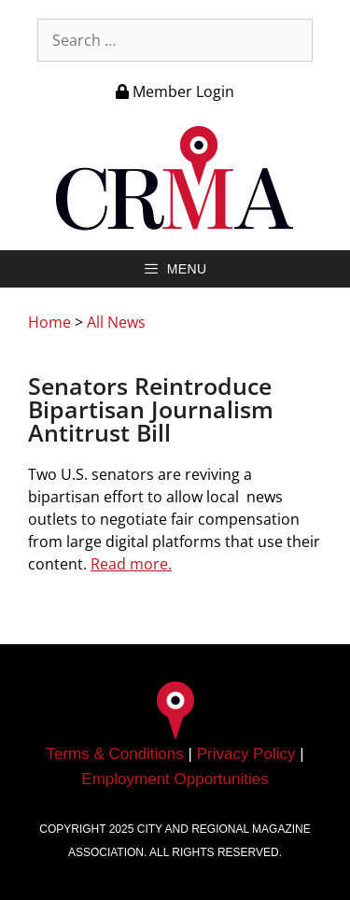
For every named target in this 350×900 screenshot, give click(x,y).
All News (116, 322)
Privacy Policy (246, 754)
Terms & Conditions (114, 754)
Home (49, 322)
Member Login (175, 91)
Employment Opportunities (174, 779)
